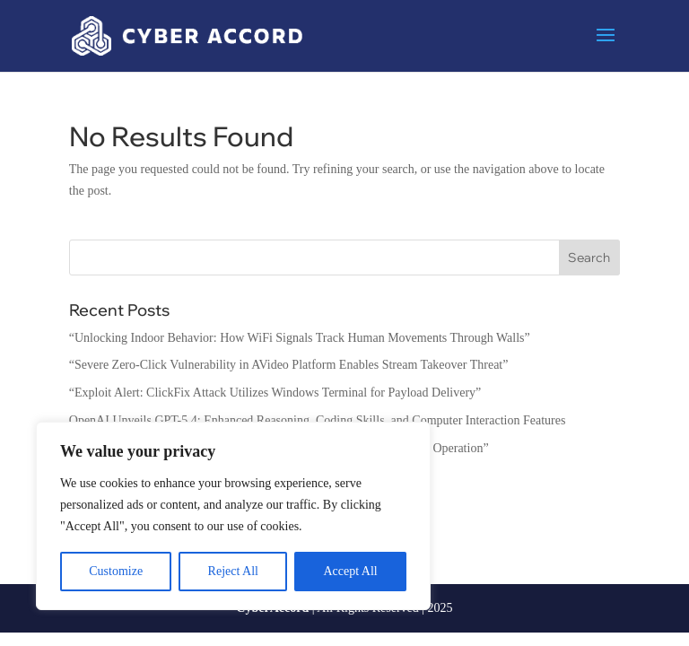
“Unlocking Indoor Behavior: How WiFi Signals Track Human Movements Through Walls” (299, 338)
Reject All (233, 571)
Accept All (350, 571)
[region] (233, 516)
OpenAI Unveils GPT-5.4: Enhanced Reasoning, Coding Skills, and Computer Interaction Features (317, 420)
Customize (116, 571)
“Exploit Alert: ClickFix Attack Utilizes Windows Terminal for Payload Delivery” (275, 392)
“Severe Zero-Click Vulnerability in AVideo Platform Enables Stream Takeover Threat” (289, 364)
